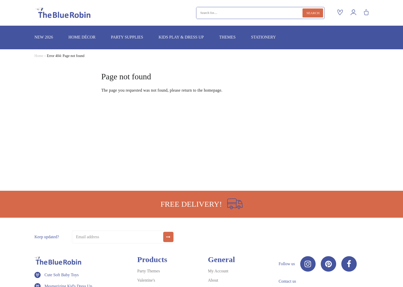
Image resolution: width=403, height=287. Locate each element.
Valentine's (146, 280)
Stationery (263, 37)
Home (38, 56)
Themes (227, 37)
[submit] (168, 237)
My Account (218, 271)
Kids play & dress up (181, 37)
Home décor (81, 37)
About (213, 280)
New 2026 (43, 37)
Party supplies (127, 37)
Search (312, 13)
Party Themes (148, 271)
